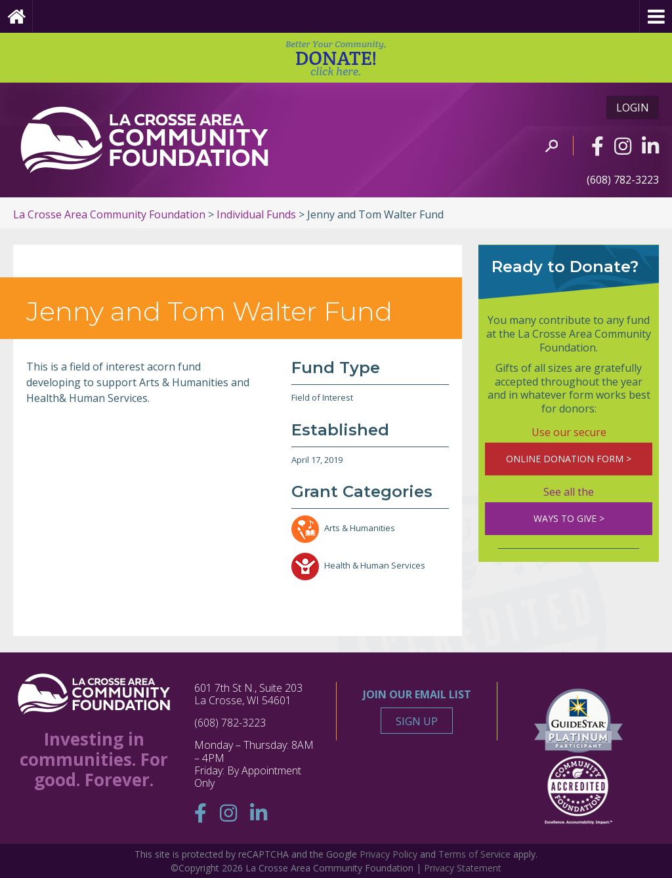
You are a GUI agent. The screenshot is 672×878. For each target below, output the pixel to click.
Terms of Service (474, 854)
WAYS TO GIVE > (569, 518)
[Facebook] (597, 145)
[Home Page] (16, 16)
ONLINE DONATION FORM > (568, 458)
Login (632, 107)
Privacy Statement (462, 868)
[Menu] (655, 16)
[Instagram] (622, 145)
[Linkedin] (650, 145)
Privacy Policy (388, 854)
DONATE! (336, 58)
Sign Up (417, 721)
